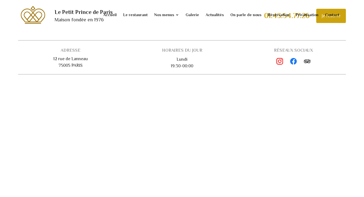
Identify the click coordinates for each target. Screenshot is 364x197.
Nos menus (164, 15)
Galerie (192, 15)
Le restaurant (135, 15)
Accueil (110, 15)
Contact (332, 15)
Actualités (215, 15)
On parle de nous (245, 15)
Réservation (278, 15)
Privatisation (307, 15)
